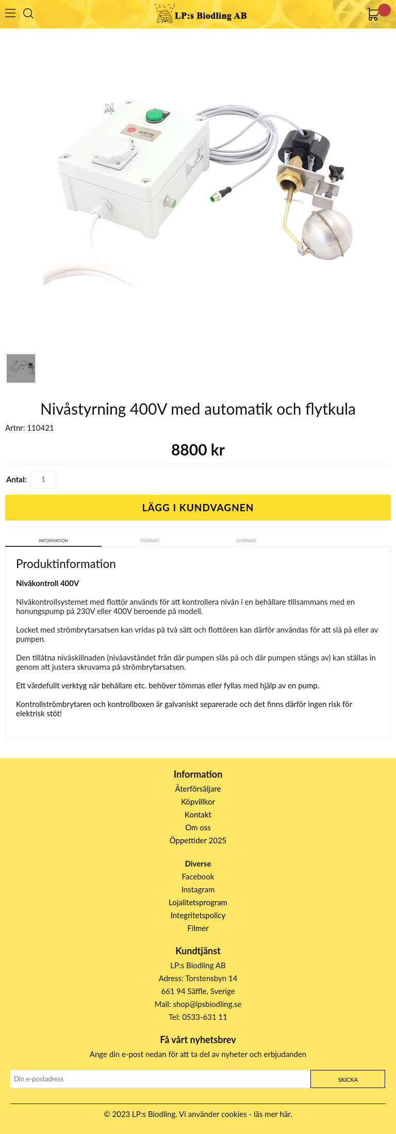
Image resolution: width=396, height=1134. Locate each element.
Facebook (198, 876)
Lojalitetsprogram (198, 902)
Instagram (198, 889)
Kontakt (198, 814)
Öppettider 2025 (198, 840)
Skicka (347, 1079)
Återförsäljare (198, 788)
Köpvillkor (198, 801)
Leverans (246, 540)
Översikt (150, 540)
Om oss (198, 827)
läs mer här (272, 1114)
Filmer (197, 928)
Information (53, 540)
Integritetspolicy (198, 915)
